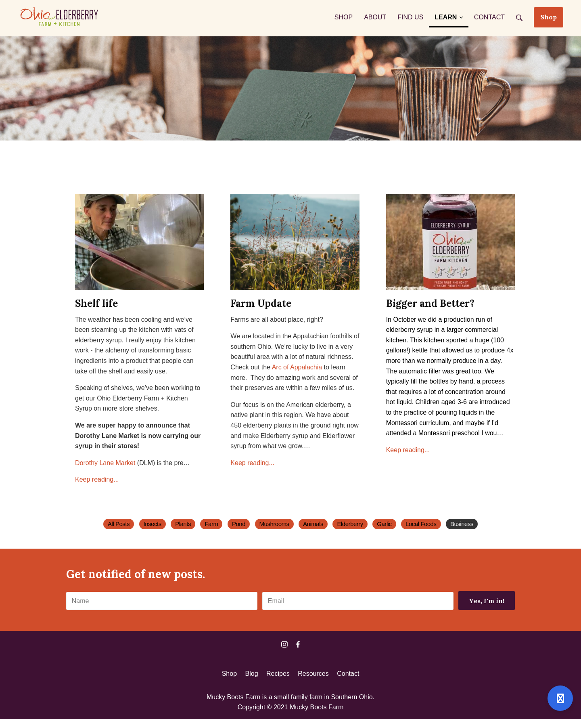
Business (461, 523)
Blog (251, 673)
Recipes (278, 673)
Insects (152, 523)
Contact (348, 673)
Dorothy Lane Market (105, 462)
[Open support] (560, 698)
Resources (313, 673)
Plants (183, 523)
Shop (548, 17)
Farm (211, 523)
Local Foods (420, 523)
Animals (313, 523)
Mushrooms (274, 523)
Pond (238, 523)
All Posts (119, 523)
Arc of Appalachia (297, 367)
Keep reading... (97, 479)
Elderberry (350, 523)
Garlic (384, 523)
